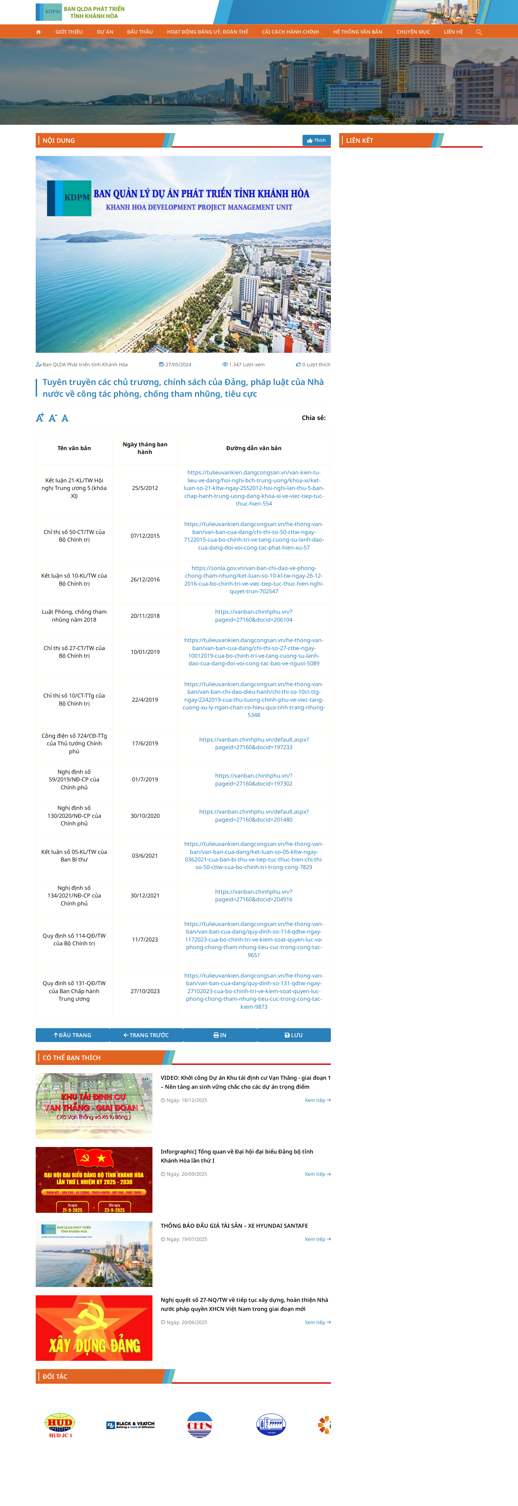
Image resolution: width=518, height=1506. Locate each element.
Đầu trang (70, 1035)
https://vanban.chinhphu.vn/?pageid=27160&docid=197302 (253, 779)
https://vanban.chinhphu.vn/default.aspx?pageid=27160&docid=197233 (254, 743)
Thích (315, 140)
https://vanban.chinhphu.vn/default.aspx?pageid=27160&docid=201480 (254, 815)
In (221, 1035)
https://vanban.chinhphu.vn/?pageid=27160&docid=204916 (253, 895)
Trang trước (146, 1035)
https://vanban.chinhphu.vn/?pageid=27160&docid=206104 (253, 615)
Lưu (296, 1035)
